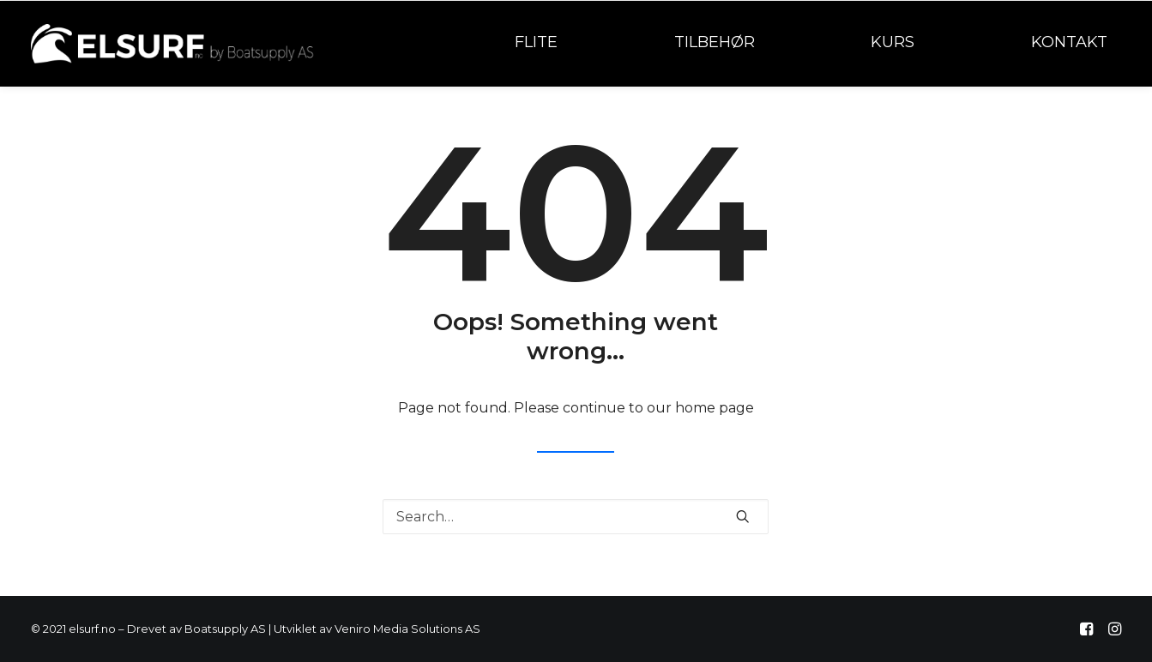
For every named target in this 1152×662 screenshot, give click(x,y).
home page (714, 408)
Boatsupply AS (225, 628)
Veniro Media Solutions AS (407, 628)
